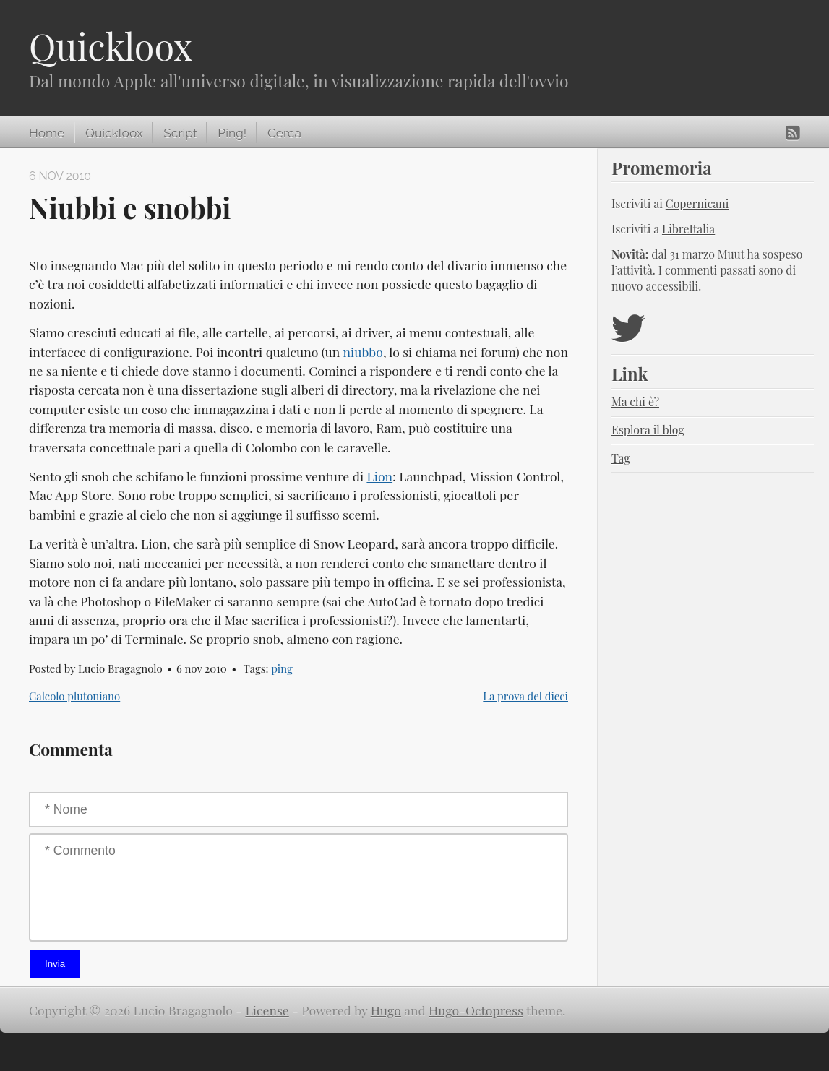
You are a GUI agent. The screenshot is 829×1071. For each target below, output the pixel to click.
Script (180, 133)
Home (46, 133)
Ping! (232, 133)
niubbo (363, 351)
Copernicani (697, 203)
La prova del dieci (525, 696)
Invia (55, 963)
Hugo (386, 1010)
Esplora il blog (647, 429)
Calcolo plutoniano (74, 696)
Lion (379, 476)
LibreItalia (688, 228)
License (267, 1010)
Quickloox (110, 46)
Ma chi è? (635, 401)
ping (282, 668)
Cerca (284, 133)
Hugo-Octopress (476, 1010)
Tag (620, 457)
